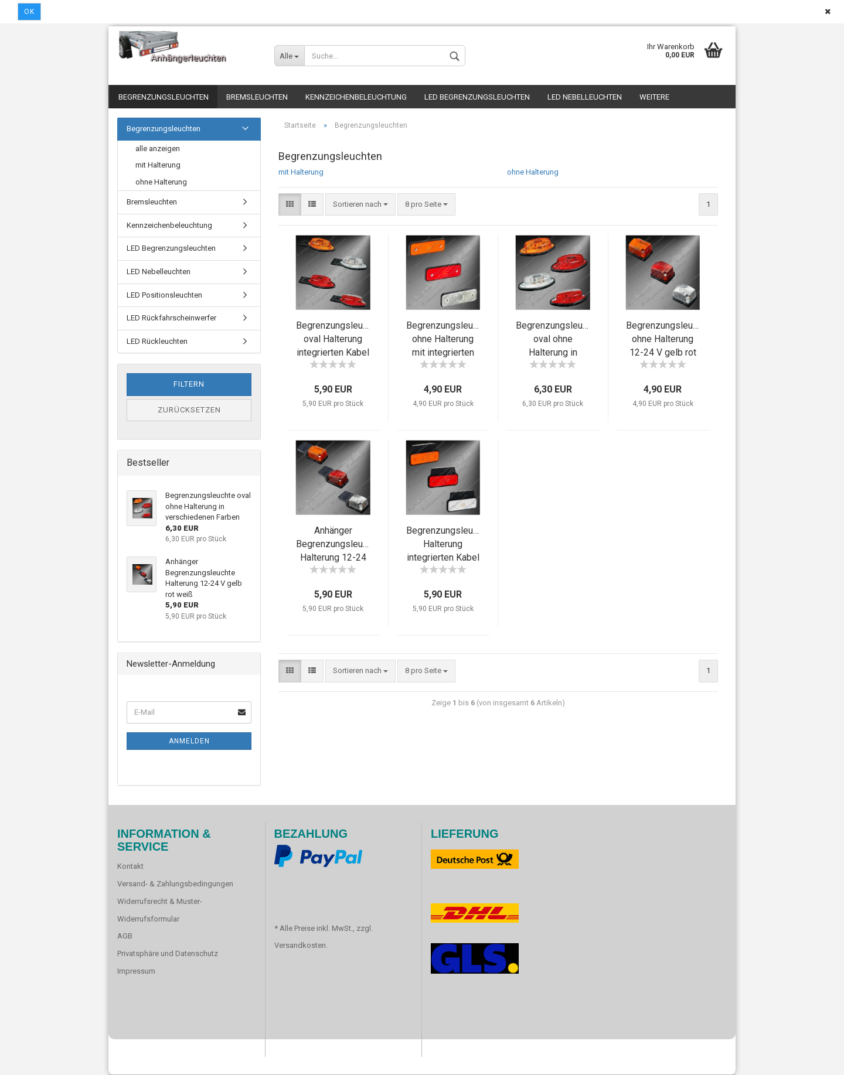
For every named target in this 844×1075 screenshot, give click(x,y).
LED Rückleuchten (157, 341)
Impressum (136, 971)
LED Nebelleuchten (584, 97)
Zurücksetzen (189, 409)
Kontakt (130, 866)
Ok (29, 12)
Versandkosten (300, 945)
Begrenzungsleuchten (163, 97)
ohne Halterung (533, 172)
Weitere (654, 97)
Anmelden (189, 741)
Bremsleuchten (257, 97)
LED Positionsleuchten (164, 295)
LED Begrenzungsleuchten (477, 97)
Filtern (189, 384)
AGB (124, 935)
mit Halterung (301, 172)
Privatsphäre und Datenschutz (167, 953)
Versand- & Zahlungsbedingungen (175, 883)
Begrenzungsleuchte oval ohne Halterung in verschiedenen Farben (558, 352)
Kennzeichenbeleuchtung (356, 97)
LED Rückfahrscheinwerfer (171, 317)
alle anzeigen (157, 148)
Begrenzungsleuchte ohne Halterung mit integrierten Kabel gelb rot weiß (448, 352)
